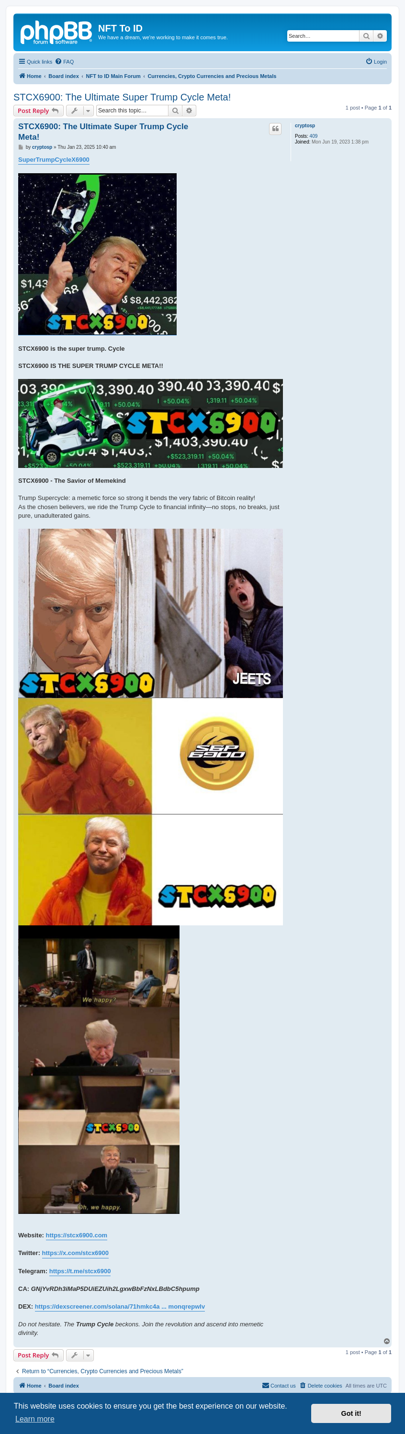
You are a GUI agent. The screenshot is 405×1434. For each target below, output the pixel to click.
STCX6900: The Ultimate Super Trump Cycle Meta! (122, 97)
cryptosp (305, 125)
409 (314, 136)
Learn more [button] (35, 1419)
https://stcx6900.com (77, 1235)
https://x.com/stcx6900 (75, 1252)
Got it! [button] (351, 1413)
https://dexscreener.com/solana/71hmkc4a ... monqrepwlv (120, 1306)
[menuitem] (64, 61)
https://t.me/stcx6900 (80, 1271)
